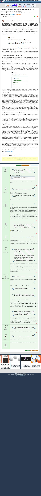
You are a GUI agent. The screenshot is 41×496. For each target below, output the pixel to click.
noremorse (5, 389)
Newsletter (18, 0)
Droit (28, 0)
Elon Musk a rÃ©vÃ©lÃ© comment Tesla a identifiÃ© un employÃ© (26, 62)
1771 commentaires (20, 209)
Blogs (12, 0)
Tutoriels (7, 0)
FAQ (10, 0)
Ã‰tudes (25, 0)
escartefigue (6, 214)
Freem (6, 249)
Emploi (22, 0)
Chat (15, 0)
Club (31, 0)
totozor (6, 233)
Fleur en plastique (5, 321)
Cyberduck (5, 268)
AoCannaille (6, 281)
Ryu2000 (5, 380)
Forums (4, 0)
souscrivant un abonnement (17, 174)
